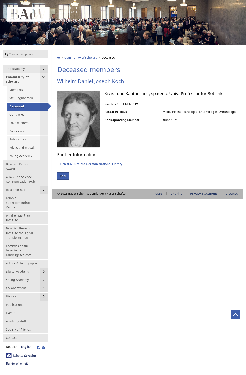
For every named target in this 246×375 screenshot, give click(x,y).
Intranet (232, 194)
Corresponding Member (122, 120)
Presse (157, 194)
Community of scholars (80, 58)
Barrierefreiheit (17, 363)
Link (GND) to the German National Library (91, 164)
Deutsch (12, 347)
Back (63, 176)
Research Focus (116, 112)
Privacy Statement (203, 194)
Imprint (176, 194)
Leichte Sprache (24, 356)
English (26, 347)
